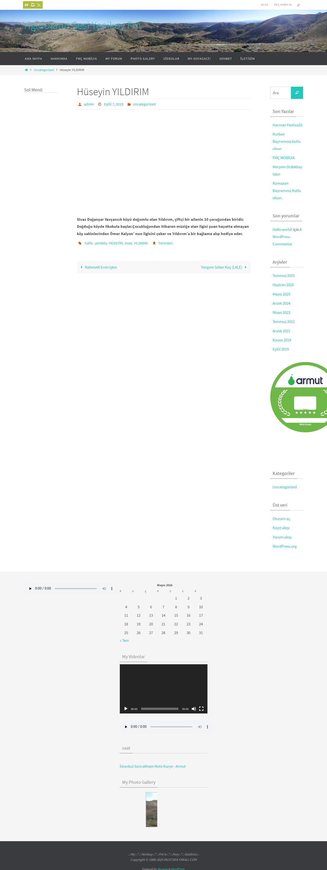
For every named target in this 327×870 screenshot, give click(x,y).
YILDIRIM (141, 242)
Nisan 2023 (281, 311)
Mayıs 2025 (281, 293)
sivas (128, 242)
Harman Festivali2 (287, 124)
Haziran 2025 (283, 284)
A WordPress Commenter (287, 236)
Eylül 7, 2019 (113, 104)
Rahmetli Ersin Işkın (98, 266)
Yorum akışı (282, 535)
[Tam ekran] (201, 707)
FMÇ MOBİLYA (284, 157)
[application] (163, 687)
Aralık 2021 (281, 329)
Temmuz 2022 (284, 320)
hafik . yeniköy (96, 242)
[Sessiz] (194, 707)
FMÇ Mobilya (283, 4)
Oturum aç (281, 517)
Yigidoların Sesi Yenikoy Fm (82, 25)
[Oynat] (126, 707)
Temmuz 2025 (284, 275)
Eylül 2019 (281, 348)
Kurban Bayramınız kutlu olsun (287, 141)
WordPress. (178, 868)
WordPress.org (285, 545)
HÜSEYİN (116, 242)
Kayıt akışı (281, 526)
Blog (264, 4)
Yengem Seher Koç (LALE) (224, 266)
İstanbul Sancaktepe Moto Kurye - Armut (153, 765)
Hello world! (282, 229)
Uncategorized (44, 70)
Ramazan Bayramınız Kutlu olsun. (287, 190)
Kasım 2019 (282, 339)
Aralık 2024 (281, 302)
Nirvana (163, 868)
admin (89, 104)
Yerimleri (165, 242)
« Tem (124, 639)
